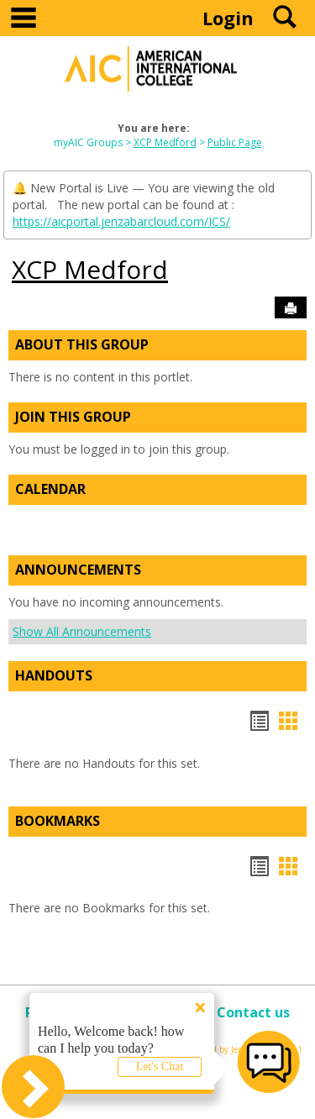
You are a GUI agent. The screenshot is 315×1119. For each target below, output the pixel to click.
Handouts (53, 675)
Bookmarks (57, 821)
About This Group (82, 344)
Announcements (78, 569)
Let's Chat (160, 1066)
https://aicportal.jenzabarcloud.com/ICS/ (121, 221)
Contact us (253, 1012)
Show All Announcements (82, 631)
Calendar (50, 489)
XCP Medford (165, 142)
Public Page (234, 142)
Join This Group (73, 416)
